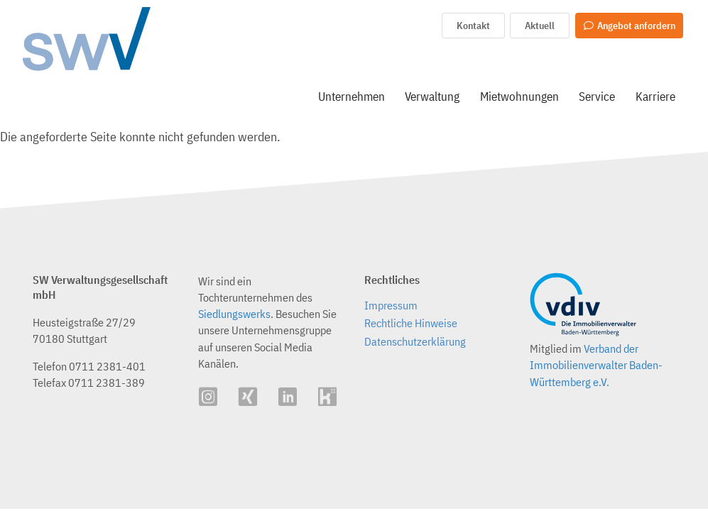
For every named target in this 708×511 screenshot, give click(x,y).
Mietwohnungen (519, 96)
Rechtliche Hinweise (410, 322)
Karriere (655, 96)
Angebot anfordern (629, 25)
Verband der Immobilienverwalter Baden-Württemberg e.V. (596, 364)
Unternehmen (351, 96)
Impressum (391, 305)
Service (597, 96)
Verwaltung (432, 96)
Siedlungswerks (234, 313)
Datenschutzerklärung (415, 341)
